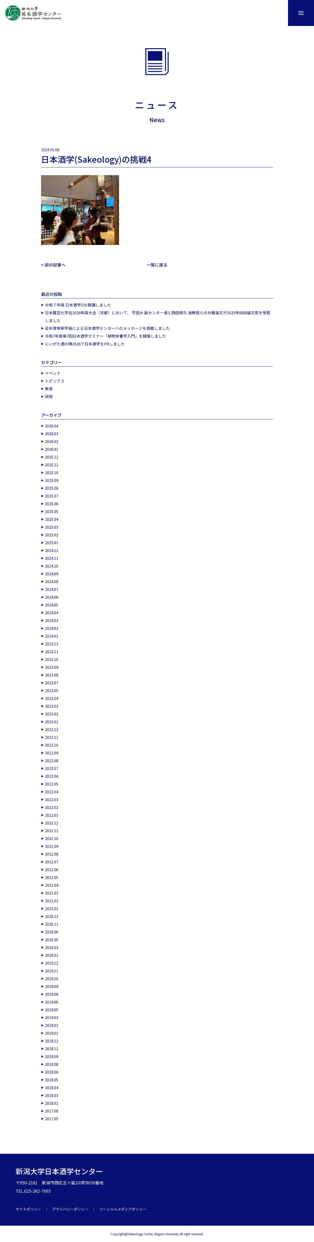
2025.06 (51, 503)
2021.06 (51, 869)
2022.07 (51, 768)
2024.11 (51, 558)
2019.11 (51, 970)
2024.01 (51, 635)
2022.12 (51, 729)
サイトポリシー (28, 1208)
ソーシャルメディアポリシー (122, 1208)
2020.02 (51, 955)
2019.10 (51, 978)
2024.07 (51, 589)
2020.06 (51, 931)
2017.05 (51, 1118)
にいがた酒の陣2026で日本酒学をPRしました (85, 343)
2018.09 (51, 1056)
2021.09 (51, 846)
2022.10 (51, 744)
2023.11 (51, 651)
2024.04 (51, 612)
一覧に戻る (157, 265)
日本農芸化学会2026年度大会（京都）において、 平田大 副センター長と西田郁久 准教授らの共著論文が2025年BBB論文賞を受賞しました (157, 316)
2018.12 (51, 1040)
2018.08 (51, 1064)
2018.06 (51, 1071)
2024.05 (51, 604)
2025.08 (51, 487)
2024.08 (51, 581)
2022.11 (51, 737)
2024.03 (51, 620)
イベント (53, 373)
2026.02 (51, 441)
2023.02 (51, 713)
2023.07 (51, 682)
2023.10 (51, 659)
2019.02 (51, 1025)
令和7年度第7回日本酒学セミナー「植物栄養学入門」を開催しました (105, 335)
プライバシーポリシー (70, 1208)
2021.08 (51, 853)
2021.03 (51, 892)
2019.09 (51, 986)
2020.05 (51, 939)
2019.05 (51, 1009)
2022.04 (51, 791)
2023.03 (51, 705)
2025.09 (51, 480)
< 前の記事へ (53, 265)
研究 (49, 396)
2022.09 (51, 752)
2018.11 (51, 1048)
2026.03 (51, 433)
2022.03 (51, 799)
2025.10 (51, 472)
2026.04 (51, 425)
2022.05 (51, 783)
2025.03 (51, 526)
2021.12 (51, 822)
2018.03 (51, 1095)
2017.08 (51, 1110)
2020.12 (51, 916)
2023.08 (51, 674)
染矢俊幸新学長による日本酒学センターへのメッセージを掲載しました (107, 328)
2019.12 (51, 962)
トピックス (54, 380)
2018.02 (51, 1102)
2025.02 (51, 534)
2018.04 (51, 1087)
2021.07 (51, 861)
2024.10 (51, 565)
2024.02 (51, 628)
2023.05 (51, 690)
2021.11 (51, 830)
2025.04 (51, 519)
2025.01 (51, 542)
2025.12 (51, 456)
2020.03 (51, 947)
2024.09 (51, 573)
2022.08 (51, 760)
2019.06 (51, 1001)
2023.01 (51, 721)
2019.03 (51, 1017)
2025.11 (51, 464)
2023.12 (51, 643)
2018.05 (51, 1079)
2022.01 (51, 814)
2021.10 (51, 838)
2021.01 (51, 908)
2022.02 (51, 807)
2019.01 (51, 1032)
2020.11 (51, 923)
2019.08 (51, 994)
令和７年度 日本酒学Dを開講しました (78, 304)
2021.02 (51, 900)
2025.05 (51, 511)
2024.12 (51, 550)
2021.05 (51, 877)
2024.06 (51, 596)
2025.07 (51, 495)
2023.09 (51, 667)
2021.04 (51, 885)
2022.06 (51, 776)
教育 (49, 388)
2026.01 (51, 449)
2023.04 (51, 698)
